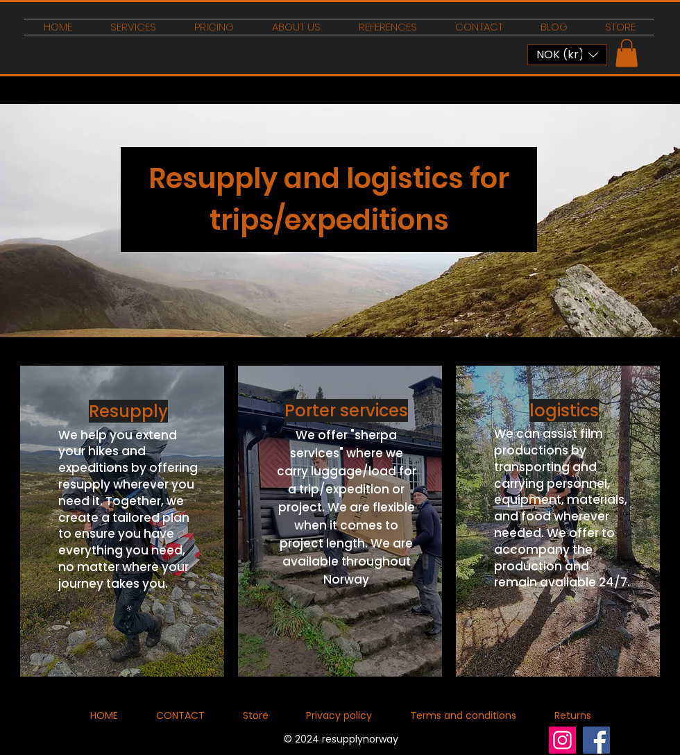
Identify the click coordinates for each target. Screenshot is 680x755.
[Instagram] (562, 740)
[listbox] (567, 54)
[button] (567, 54)
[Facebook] (596, 740)
